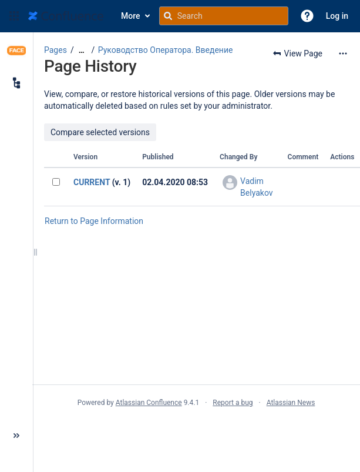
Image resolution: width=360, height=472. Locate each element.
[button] (14, 16)
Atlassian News (291, 403)
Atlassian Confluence (149, 403)
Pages (55, 50)
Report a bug (233, 403)
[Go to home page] (65, 15)
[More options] (343, 53)
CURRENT (91, 182)
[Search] (168, 16)
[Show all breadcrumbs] (81, 50)
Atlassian (196, 428)
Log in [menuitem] (337, 16)
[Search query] (223, 15)
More (130, 16)
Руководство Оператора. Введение (165, 50)
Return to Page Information (94, 221)
